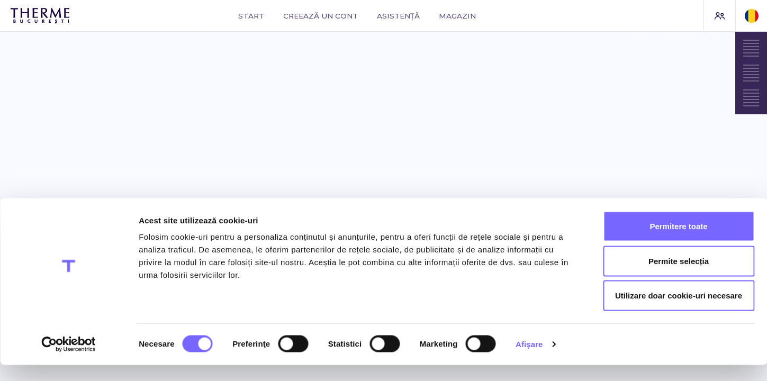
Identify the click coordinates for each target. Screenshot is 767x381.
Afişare (529, 360)
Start (251, 16)
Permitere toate (678, 242)
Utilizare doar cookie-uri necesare (678, 311)
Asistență (398, 16)
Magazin (457, 16)
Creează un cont (320, 16)
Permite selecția (678, 277)
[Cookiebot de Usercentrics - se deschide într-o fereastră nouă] (68, 360)
